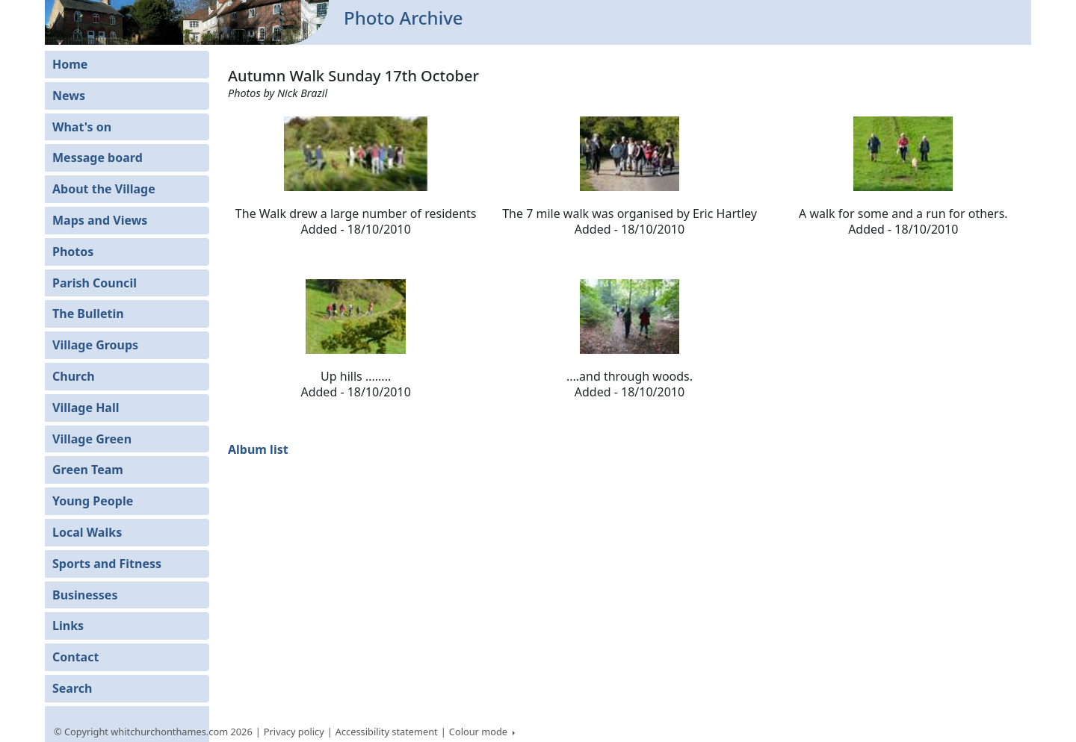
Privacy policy (294, 731)
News (68, 95)
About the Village (103, 189)
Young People (92, 501)
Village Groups (95, 345)
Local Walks (87, 532)
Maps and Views (99, 220)
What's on (81, 127)
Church (73, 376)
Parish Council (94, 283)
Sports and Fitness (106, 563)
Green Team (87, 469)
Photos (72, 251)
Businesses (84, 595)
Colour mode (479, 731)
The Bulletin (88, 313)
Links (68, 625)
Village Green (92, 439)
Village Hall (86, 407)
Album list (258, 449)
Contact (75, 657)
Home (69, 64)
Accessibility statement (387, 731)
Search (72, 688)
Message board (97, 157)
